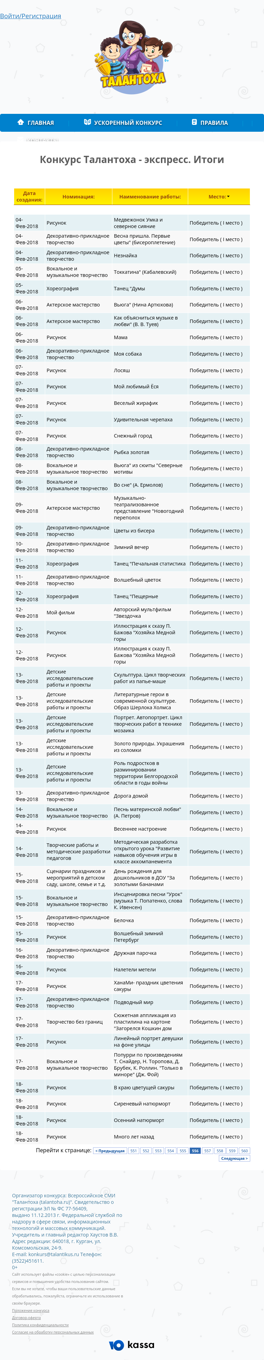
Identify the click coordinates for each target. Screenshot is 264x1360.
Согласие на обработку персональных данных (53, 1332)
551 (134, 1150)
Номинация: (78, 196)
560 (244, 1150)
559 (232, 1150)
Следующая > (234, 1158)
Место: (217, 196)
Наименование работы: (150, 196)
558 (220, 1150)
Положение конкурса (30, 1310)
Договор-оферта (26, 1317)
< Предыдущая (110, 1150)
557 (207, 1150)
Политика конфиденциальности (40, 1325)
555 (183, 1150)
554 (170, 1150)
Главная (35, 123)
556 (195, 1150)
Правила (210, 123)
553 (158, 1150)
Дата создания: (29, 196)
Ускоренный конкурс (123, 123)
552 (146, 1150)
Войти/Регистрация (30, 15)
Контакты (37, 140)
